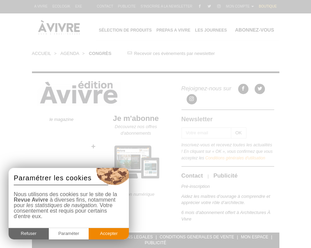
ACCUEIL (41, 53)
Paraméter (68, 233)
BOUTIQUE (268, 6)
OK (238, 132)
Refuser (29, 233)
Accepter (109, 233)
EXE (78, 6)
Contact (192, 175)
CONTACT (105, 6)
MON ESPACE (254, 237)
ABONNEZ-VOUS (254, 30)
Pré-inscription (195, 186)
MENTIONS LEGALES (132, 237)
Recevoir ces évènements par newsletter (171, 53)
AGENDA (69, 53)
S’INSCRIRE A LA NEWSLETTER (166, 6)
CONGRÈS (100, 53)
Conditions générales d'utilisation (235, 158)
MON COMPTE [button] (240, 6)
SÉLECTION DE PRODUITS (125, 30)
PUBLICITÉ (155, 242)
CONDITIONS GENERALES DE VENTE (196, 237)
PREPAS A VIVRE (173, 30)
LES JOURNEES (211, 30)
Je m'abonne (136, 118)
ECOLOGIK (61, 6)
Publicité (225, 175)
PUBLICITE (127, 6)
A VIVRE (41, 6)
